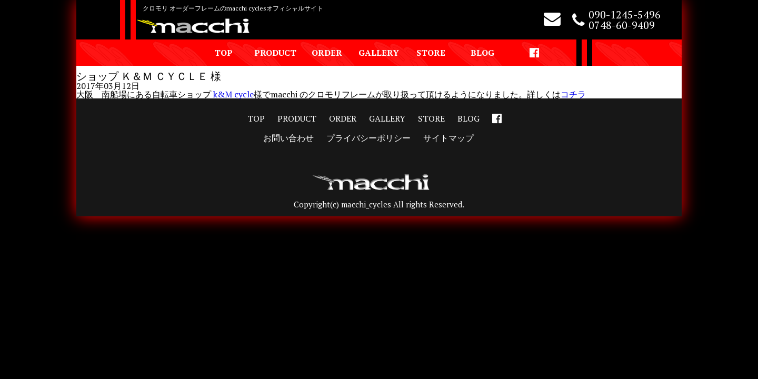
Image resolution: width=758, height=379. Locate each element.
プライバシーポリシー (368, 138)
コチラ (573, 94)
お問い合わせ (288, 138)
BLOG (482, 52)
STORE (430, 52)
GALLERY (378, 52)
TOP (223, 52)
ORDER (327, 52)
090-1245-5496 (625, 14)
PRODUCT (275, 52)
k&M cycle (233, 94)
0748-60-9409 (622, 25)
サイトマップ (448, 138)
